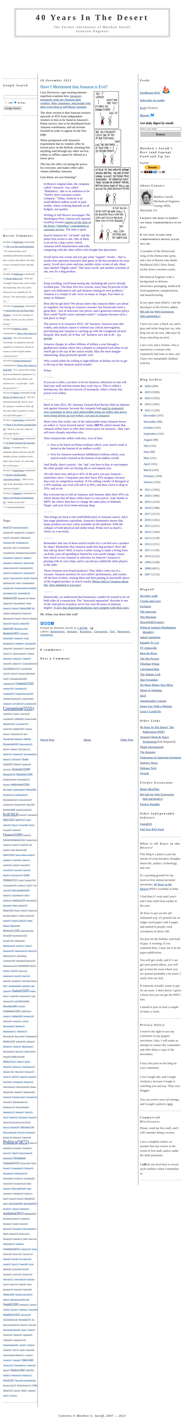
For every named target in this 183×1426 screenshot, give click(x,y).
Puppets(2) (13, 1199)
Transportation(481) (11, 1345)
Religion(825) (30, 1213)
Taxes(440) (33, 1309)
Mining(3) (20, 1061)
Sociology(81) (27, 1274)
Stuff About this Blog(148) (19, 1299)
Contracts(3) (7, 703)
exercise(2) (23, 815)
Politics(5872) (16, 1142)
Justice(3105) (20, 990)
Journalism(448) (14, 986)
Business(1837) (11, 633)
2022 (148, 410)
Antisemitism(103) (26, 568)
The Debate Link (150, 674)
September (150, 433)
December (150, 415)
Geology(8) (18, 870)
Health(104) (7, 900)
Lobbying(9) (7, 1021)
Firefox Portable (150, 804)
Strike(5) (6, 1299)
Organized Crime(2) (19, 1097)
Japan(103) (7, 981)
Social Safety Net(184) (20, 1269)
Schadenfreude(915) (11, 1249)
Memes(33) (17, 1046)
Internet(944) (24, 965)
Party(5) (6, 1117)
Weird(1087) (8, 1380)
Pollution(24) (7, 1148)
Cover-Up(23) (25, 714)
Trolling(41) (7, 1350)
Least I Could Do (150, 711)
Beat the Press (148, 653)
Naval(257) (32, 1077)
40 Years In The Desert (92, 17)
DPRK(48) (17, 764)
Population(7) (27, 1148)
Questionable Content (153, 701)
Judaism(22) (26, 986)
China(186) (7, 663)
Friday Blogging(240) (19, 850)
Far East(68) (23, 825)
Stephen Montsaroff (22, 360)
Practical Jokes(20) (25, 1153)
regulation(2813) (13, 1213)
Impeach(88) (7, 935)
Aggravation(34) (24, 548)
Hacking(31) (7, 895)
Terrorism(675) (24, 1319)
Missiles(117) (17, 1067)
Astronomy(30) (8, 588)
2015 (148, 526)
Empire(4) (6, 784)
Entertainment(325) (10, 800)
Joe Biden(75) (17, 981)
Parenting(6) (19, 1112)
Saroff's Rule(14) (9, 1244)
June (147, 451)
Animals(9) (27, 558)
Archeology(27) (17, 573)
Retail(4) (16, 1224)
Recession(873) (30, 1203)
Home (87, 739)
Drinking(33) (26, 764)
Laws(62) (21, 1006)
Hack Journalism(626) (21, 890)
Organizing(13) (32, 1097)
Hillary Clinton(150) (20, 905)
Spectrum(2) (18, 1289)
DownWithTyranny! (152, 622)
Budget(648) (8, 628)
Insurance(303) (8, 951)
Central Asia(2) (30, 648)
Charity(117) (7, 653)
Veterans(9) (17, 1360)
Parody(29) (29, 1112)
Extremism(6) (32, 815)
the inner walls (149, 596)
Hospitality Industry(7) (11, 916)
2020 (148, 495)
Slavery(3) (15, 1264)
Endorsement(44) (20, 789)
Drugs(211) (7, 769)
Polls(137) (33, 1143)
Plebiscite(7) (17, 1137)
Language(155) (25, 996)
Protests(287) (8, 1183)
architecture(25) (29, 573)
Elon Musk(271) (24, 779)
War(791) (30, 1370)
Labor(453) (14, 996)
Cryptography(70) (22, 724)
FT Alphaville (148, 648)
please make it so (14, 278)
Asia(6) (18, 583)
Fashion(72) (17, 830)
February (149, 476)
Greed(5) (30, 885)
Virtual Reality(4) (20, 1365)
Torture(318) (8, 1335)
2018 (148, 507)
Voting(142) (31, 1365)
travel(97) (22, 1345)
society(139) (17, 1274)
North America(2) (9, 1087)
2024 (148, 398)
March (148, 470)
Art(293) (26, 578)
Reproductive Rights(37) (11, 1218)
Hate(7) (27, 895)
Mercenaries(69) (9, 1051)
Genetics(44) (7, 865)
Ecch (143, 108)
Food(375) (27, 835)
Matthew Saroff (20, 328)
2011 (148, 550)
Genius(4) (16, 865)
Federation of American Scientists (160, 757)
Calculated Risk (149, 669)
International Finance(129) (25, 961)
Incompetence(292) (20, 935)
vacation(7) (29, 1355)
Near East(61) (8, 1082)
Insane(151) (20, 946)
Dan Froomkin (149, 679)
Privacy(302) (25, 1163)
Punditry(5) (28, 1193)
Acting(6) (6, 538)
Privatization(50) (18, 1168)
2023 (148, 404)
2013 (148, 538)
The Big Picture (149, 658)
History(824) (8, 910)
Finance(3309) (12, 834)
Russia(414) (7, 1239)
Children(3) (27, 658)
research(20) (25, 1218)
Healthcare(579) (18, 900)
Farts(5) (31, 825)
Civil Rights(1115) (11, 668)
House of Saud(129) (27, 916)
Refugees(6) (24, 1209)
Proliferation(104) (21, 1173)
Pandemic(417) (9, 1112)
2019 (148, 501)
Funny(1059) (9, 855)
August (148, 439)
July (146, 445)
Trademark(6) (27, 1335)
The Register (147, 752)
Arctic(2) (6, 578)
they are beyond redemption (20, 246)
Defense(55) (19, 739)
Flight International (151, 747)
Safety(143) (32, 1239)
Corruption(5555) (18, 708)
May (147, 458)
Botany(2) (25, 618)
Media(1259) (9, 1041)
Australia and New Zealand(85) (25, 588)
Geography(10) (8, 870)
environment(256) (25, 800)
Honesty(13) (32, 910)
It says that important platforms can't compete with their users (91, 607)
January (149, 482)
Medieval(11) (7, 1046)
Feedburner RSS (156, 92)
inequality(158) (8, 941)
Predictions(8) (8, 1158)
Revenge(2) (24, 1224)
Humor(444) (15, 926)
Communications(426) (18, 678)
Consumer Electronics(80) (24, 694)
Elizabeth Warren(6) (10, 779)
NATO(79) (15, 1077)
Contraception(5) (28, 699)
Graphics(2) (22, 885)
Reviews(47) (7, 1229)
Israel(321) (26, 976)
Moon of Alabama (151, 690)
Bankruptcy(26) (23, 598)
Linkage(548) (17, 1016)
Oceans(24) (7, 1097)
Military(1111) (9, 1061)
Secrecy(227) (17, 1254)
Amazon (72, 631)
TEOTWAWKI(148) (10, 1320)
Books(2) (18, 618)
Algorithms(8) (8, 558)
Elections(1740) (24, 774)
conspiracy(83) (8, 688)
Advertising (57, 631)
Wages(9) (6, 1370)
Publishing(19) (18, 1193)
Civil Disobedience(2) (30, 663)
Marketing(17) (22, 1031)
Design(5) (6, 749)
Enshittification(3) (21, 795)
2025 (148, 392)
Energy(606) (31, 789)
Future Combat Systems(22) (25, 855)
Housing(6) (7, 920)
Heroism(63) (7, 905)
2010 (148, 556)
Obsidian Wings (149, 663)
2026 (148, 386)
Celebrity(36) (7, 648)
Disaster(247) (18, 754)
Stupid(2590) (11, 1304)
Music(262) (19, 1072)
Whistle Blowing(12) (24, 1385)
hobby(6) (24, 910)
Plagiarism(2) (30, 1132)
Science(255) (26, 1249)
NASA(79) (7, 1077)
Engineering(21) (8, 795)
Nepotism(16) (18, 1082)
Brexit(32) (15, 623)
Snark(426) (24, 1264)
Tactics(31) (14, 1309)
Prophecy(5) (19, 1178)
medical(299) (21, 1041)
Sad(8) (25, 1239)
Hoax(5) (17, 910)
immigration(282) (27, 931)
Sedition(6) (7, 1259)
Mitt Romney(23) (29, 1067)
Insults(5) (28, 946)
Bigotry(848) (25, 608)
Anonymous (18, 306)
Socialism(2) (7, 1274)
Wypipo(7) (13, 1395)
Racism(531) (30, 1198)
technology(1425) (11, 1314)
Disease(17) (7, 759)
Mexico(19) (19, 1051)
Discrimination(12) (30, 754)
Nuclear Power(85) (23, 1087)
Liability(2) (7, 1016)
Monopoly (124, 631)
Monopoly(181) (8, 1072)
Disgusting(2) (17, 759)
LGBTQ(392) (26, 1011)
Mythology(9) (29, 1072)
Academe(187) (19, 532)
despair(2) (14, 749)
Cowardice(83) (8, 719)
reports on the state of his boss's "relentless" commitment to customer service (67, 225)
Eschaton (145, 606)
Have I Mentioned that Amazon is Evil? (74, 86)
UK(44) (22, 1350)
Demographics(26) (25, 744)
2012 (148, 544)
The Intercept (148, 611)
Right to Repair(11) (29, 1229)
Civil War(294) (26, 669)
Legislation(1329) (11, 1011)
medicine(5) (31, 1041)
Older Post (126, 739)
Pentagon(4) (32, 1117)
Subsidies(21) (24, 1304)
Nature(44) (23, 1077)
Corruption (101, 631)
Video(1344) (27, 1360)
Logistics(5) (17, 1021)
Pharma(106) (15, 1127)
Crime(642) (19, 719)
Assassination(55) (28, 583)
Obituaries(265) (29, 1092)
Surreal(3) (33, 1304)
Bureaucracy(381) (21, 628)
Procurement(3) (8, 1173)
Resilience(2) (7, 1224)
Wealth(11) (7, 1375)
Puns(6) (5, 1199)
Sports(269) (27, 1289)
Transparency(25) (20, 1340)
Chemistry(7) (17, 658)
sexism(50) (7, 1264)
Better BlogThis (149, 789)
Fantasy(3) (15, 825)
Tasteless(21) (23, 1309)
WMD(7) (24, 1390)
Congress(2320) (25, 683)
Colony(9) (14, 673)
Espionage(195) (20, 804)
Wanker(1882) (18, 1370)
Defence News (149, 762)
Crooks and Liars (150, 601)
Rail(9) (5, 1204)
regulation (46, 635)
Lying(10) (25, 1021)
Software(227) (8, 1279)
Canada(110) (18, 638)
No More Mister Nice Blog (156, 685)
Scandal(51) (20, 1244)
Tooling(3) (31, 1330)
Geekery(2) (26, 860)
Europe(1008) (9, 809)
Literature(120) (28, 1016)
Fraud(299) (24, 845)
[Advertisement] (92, 56)
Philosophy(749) (27, 1127)
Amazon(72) (18, 558)
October (149, 427)
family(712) (20, 819)
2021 (148, 489)
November (150, 421)
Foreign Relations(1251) (14, 839)
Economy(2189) (21, 769)
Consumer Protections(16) (12, 699)
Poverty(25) (7, 1153)
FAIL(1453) (9, 819)
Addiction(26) (25, 538)
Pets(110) (6, 1127)
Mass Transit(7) (20, 1036)
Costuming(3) (8, 714)
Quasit (16, 392)
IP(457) (33, 966)
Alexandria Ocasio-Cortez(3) (26, 553)
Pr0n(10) (15, 1153)
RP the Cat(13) (24, 1234)
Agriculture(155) (9, 553)
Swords (144, 773)
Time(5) (24, 1330)
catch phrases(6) (30, 643)
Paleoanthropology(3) (20, 1102)
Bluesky (147, 115)
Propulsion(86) (29, 1178)
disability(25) (7, 754)
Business (86, 631)
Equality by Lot (149, 642)
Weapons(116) (17, 1375)
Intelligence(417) (9, 956)
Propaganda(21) (8, 1178)
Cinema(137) (17, 663)
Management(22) (9, 1026)
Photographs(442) (10, 1132)
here (170, 1104)
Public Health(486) (18, 1188)
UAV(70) (15, 1350)
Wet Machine (148, 617)
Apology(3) (7, 573)
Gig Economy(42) (16, 875)
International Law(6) (10, 966)
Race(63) (20, 1199)
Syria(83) (6, 1309)
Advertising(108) (9, 543)
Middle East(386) (18, 1056)
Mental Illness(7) (28, 1046)
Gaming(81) (17, 860)
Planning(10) (7, 1137)
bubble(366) (24, 623)
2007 (148, 574)
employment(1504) (20, 784)
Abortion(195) (8, 532)
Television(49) (26, 1315)
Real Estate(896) (16, 1203)
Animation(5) (8, 563)
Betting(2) (15, 608)
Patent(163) (13, 1117)
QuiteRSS (146, 824)
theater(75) (24, 1325)
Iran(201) (6, 971)
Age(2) (14, 548)
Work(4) (6, 1395)
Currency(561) (18, 729)
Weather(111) (27, 1375)
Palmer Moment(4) (22, 1107)
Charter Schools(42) (20, 653)
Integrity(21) (32, 951)
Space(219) (14, 1284)
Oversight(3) (7, 1102)
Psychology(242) (20, 1183)
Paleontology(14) (9, 1107)
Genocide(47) (25, 865)
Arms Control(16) (16, 578)
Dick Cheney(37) (24, 749)
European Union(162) (24, 810)
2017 (148, 514)
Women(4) (32, 1390)
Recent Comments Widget (16, 507)
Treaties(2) (31, 1345)
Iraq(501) (14, 971)
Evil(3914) (11, 814)
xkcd (143, 695)
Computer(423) (9, 683)
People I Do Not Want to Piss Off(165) (17, 1122)
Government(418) (10, 885)
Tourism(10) (17, 1335)
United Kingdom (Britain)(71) (13, 1355)
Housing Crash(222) (19, 920)
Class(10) (6, 673)
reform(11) (16, 1209)
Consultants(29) (8, 694)
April (147, 464)
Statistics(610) (9, 1294)
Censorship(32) (18, 648)
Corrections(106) (30, 703)
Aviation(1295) (10, 598)
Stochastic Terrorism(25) (24, 1294)
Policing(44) (26, 1137)
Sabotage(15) (17, 1239)
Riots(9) (6, 1234)
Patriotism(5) (23, 1117)
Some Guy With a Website (156, 706)
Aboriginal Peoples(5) (20, 527)
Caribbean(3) (19, 643)
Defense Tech (148, 768)
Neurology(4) (28, 1082)
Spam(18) (22, 1284)
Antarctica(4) (17, 563)
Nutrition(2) (18, 1092)
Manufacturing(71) (10, 1031)
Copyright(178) (18, 703)
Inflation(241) (20, 941)
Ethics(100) (31, 804)
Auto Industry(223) (10, 593)
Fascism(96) (7, 830)
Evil (113, 631)
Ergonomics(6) (8, 804)
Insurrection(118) (21, 951)
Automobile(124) (24, 593)
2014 (148, 532)
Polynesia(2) (17, 1148)
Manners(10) (20, 1026)
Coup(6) (16, 714)
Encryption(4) (8, 789)
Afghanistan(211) (22, 543)
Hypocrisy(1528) (11, 930)
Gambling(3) (7, 860)
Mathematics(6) (31, 1036)
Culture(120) (7, 729)
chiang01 (17, 493)
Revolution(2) (17, 1229)
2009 (148, 562)
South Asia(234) (20, 1279)
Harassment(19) (18, 895)
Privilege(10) (28, 1168)
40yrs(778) (7, 527)
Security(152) (28, 1254)
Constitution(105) (20, 688)
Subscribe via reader (152, 100)
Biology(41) (27, 613)
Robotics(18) (13, 1234)
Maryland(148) (8, 1036)
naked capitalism (150, 637)
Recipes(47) (7, 1209)
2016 (148, 520)
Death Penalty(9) (17, 734)
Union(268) (30, 1350)
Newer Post (47, 739)
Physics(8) (21, 1132)
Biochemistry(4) (16, 613)
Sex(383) (15, 1259)
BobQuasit (18, 242)
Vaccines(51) (7, 1360)
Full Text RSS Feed (152, 829)
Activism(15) (15, 538)
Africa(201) (7, 548)
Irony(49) (17, 976)
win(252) (17, 1390)
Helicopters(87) (31, 900)
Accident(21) (30, 532)
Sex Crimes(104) (25, 1259)
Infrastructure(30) (9, 946)
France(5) (15, 845)
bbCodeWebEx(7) (19, 603)
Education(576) (9, 774)
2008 (148, 568)
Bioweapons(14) (8, 618)
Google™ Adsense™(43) (27, 880)
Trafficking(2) (8, 1340)
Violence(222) (8, 1365)
